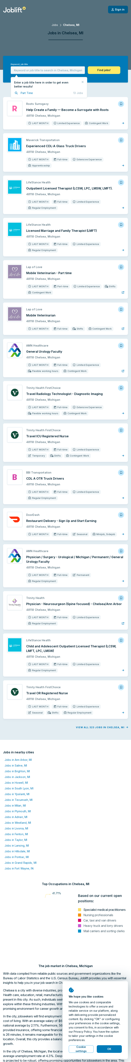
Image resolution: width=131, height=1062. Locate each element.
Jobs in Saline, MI (16, 765)
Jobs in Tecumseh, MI (19, 799)
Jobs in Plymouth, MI (18, 811)
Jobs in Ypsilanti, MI (17, 794)
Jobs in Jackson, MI (17, 777)
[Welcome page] (14, 9)
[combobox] (48, 70)
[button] (104, 70)
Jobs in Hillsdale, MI (17, 851)
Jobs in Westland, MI (18, 822)
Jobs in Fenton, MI (16, 834)
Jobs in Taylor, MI (16, 839)
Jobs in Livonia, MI (16, 828)
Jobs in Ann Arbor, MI (18, 759)
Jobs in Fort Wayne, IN (19, 868)
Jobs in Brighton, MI (17, 771)
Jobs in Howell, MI (16, 782)
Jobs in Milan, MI (15, 805)
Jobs (55, 24)
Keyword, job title (19, 64)
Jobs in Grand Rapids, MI (21, 862)
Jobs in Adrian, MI (16, 817)
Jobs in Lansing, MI (17, 845)
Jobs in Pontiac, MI (17, 857)
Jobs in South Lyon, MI (19, 788)
